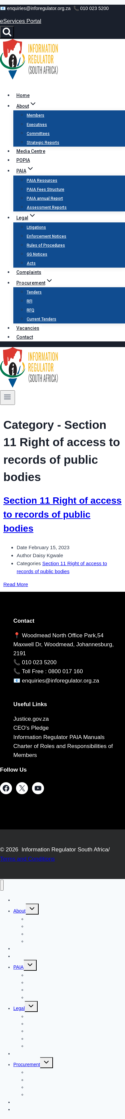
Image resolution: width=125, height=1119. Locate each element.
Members (35, 115)
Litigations (36, 227)
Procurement (26, 1064)
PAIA (18, 967)
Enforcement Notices (46, 236)
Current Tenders (41, 319)
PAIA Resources (42, 180)
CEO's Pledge (31, 728)
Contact (24, 337)
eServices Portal (20, 21)
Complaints (28, 272)
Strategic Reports (43, 142)
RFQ (30, 310)
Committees (38, 133)
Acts (31, 263)
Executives (37, 124)
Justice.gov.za (31, 719)
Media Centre (30, 151)
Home (23, 95)
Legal (19, 1008)
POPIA (23, 160)
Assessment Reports (47, 207)
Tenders (34, 292)
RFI (29, 301)
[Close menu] (2, 885)
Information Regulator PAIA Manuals (59, 737)
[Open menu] (7, 397)
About (19, 911)
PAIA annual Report (45, 198)
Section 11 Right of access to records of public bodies (62, 514)
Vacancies (27, 328)
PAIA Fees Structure (45, 189)
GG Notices (37, 254)
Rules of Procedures (46, 245)
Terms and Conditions (27, 859)
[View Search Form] (7, 32)
